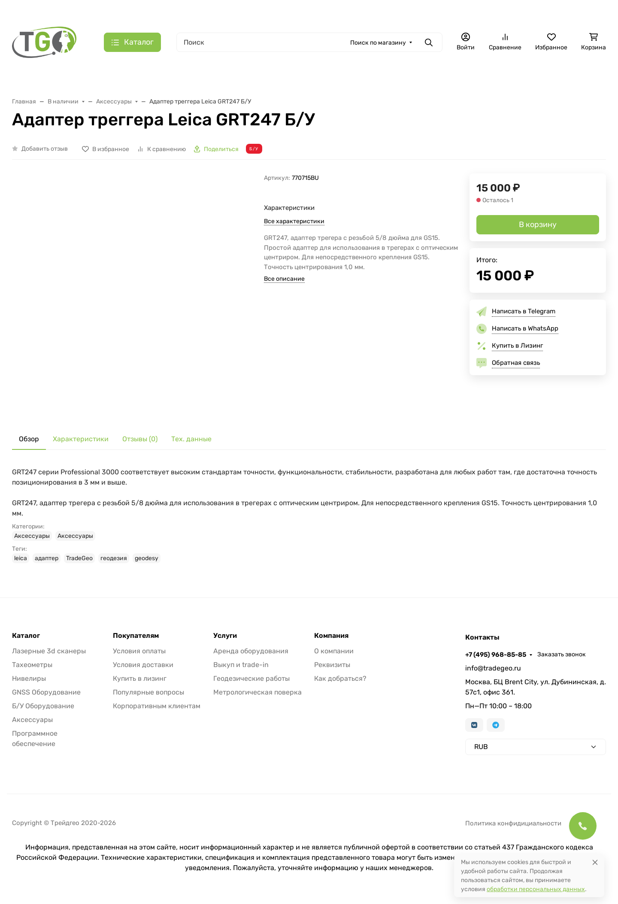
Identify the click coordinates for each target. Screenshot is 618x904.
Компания (331, 635)
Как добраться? (340, 678)
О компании (334, 651)
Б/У (546, 78)
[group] (153, 294)
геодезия (113, 558)
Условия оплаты (139, 651)
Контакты (365, 11)
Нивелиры (29, 678)
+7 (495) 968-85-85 (515, 11)
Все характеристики (294, 221)
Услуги (225, 635)
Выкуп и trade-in (241, 665)
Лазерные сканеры (161, 78)
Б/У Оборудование (43, 706)
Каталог (26, 635)
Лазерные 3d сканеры (49, 651)
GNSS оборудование (392, 78)
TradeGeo (79, 558)
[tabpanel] (309, 515)
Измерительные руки (315, 78)
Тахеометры (91, 78)
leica (20, 558)
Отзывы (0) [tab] (140, 439)
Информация (314, 11)
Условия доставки (143, 665)
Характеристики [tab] (81, 439)
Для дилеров (264, 11)
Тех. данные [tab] (191, 439)
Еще (583, 78)
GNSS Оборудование (46, 692)
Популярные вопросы (148, 692)
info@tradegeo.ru (493, 668)
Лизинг (223, 11)
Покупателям (136, 635)
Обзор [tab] (29, 439)
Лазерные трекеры (241, 78)
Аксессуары (463, 78)
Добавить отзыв (44, 148)
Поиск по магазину (378, 42)
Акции (157, 11)
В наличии (35, 78)
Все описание (284, 278)
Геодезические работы (251, 678)
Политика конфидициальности (513, 823)
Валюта (27, 11)
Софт (511, 78)
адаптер (46, 558)
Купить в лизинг (140, 678)
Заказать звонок (581, 11)
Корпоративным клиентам (156, 706)
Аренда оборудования (250, 651)
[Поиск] (309, 42)
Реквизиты (332, 665)
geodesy (146, 558)
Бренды (190, 11)
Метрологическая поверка (257, 692)
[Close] (595, 862)
